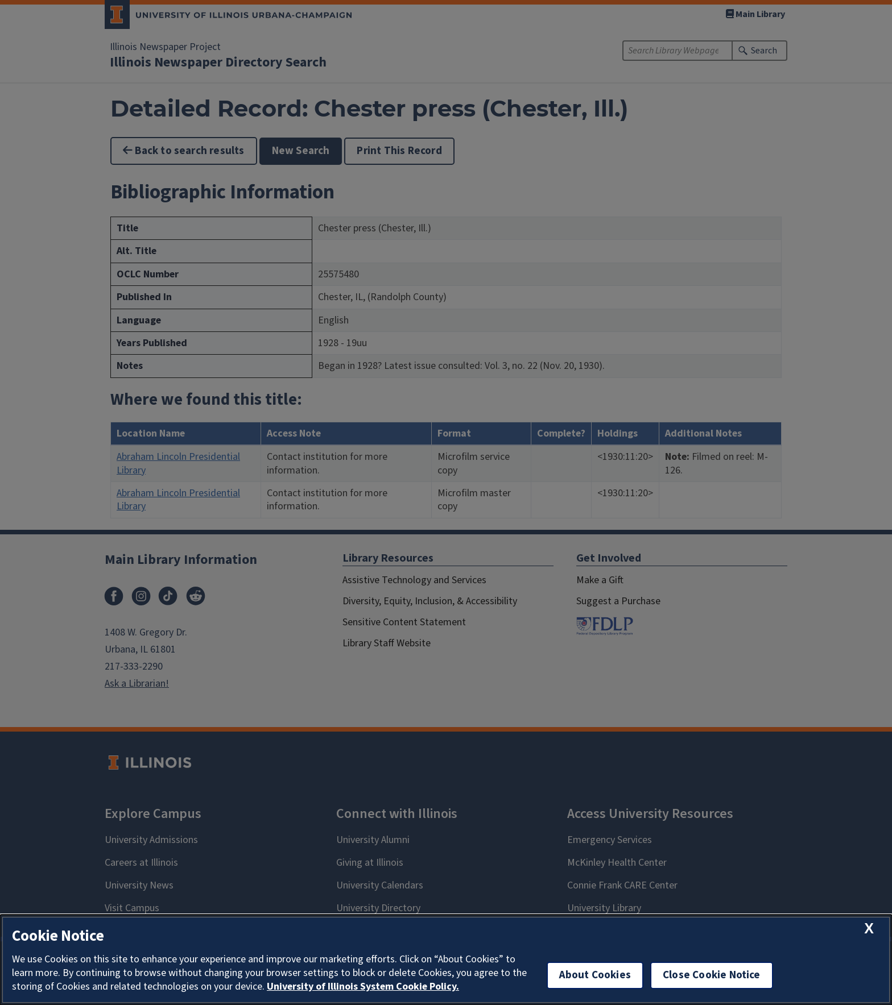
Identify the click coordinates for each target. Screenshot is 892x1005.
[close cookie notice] (869, 928)
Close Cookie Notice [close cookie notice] (712, 975)
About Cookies (595, 975)
